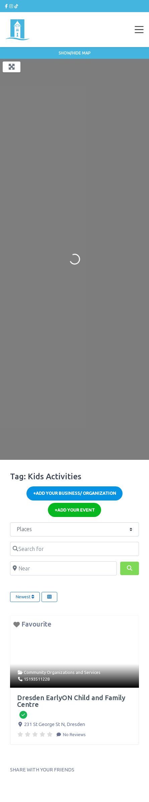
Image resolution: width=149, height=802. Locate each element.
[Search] (129, 568)
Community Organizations (49, 672)
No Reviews (74, 734)
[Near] (63, 568)
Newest (25, 596)
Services (92, 672)
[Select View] (49, 597)
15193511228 (37, 679)
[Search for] (74, 549)
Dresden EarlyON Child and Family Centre (71, 701)
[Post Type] (74, 529)
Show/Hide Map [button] (75, 53)
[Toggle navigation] (139, 30)
